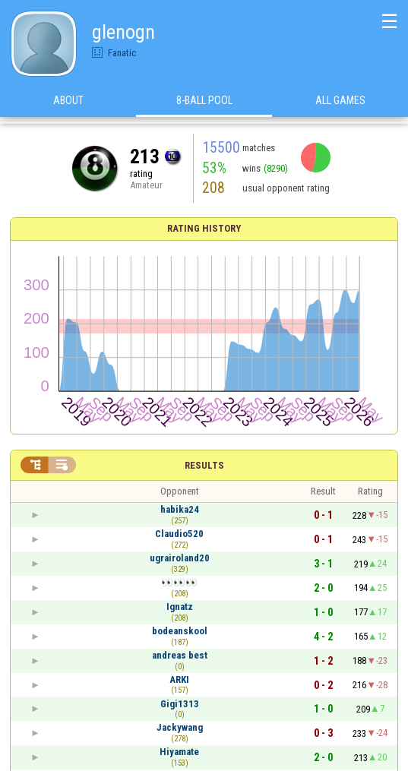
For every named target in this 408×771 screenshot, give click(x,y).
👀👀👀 (179, 582)
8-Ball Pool (204, 106)
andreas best (179, 655)
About (68, 106)
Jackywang (180, 727)
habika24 (179, 509)
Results (204, 465)
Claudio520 (179, 533)
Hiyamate (179, 751)
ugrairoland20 (180, 558)
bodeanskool (179, 631)
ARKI (179, 679)
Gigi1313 (179, 703)
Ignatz (179, 606)
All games (340, 106)
